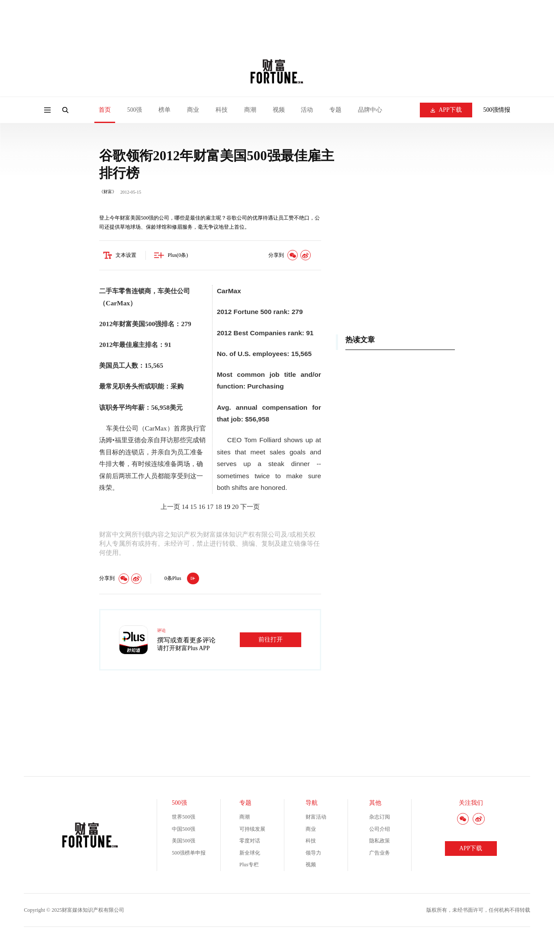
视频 (279, 110)
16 (201, 507)
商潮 (250, 110)
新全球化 (249, 853)
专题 (335, 110)
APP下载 (446, 110)
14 (185, 507)
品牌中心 (370, 110)
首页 (105, 110)
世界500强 (183, 817)
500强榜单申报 (189, 853)
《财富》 (107, 191)
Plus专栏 (249, 865)
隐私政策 (379, 841)
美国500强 (183, 841)
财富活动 (316, 817)
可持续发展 (252, 829)
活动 (307, 110)
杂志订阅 (379, 817)
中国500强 (183, 829)
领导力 (313, 853)
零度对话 (249, 841)
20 (235, 507)
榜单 (164, 110)
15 (193, 507)
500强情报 (497, 110)
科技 (222, 110)
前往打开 (270, 639)
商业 (193, 110)
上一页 (170, 507)
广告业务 (379, 853)
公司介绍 (379, 829)
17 (210, 507)
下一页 (250, 507)
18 (218, 507)
